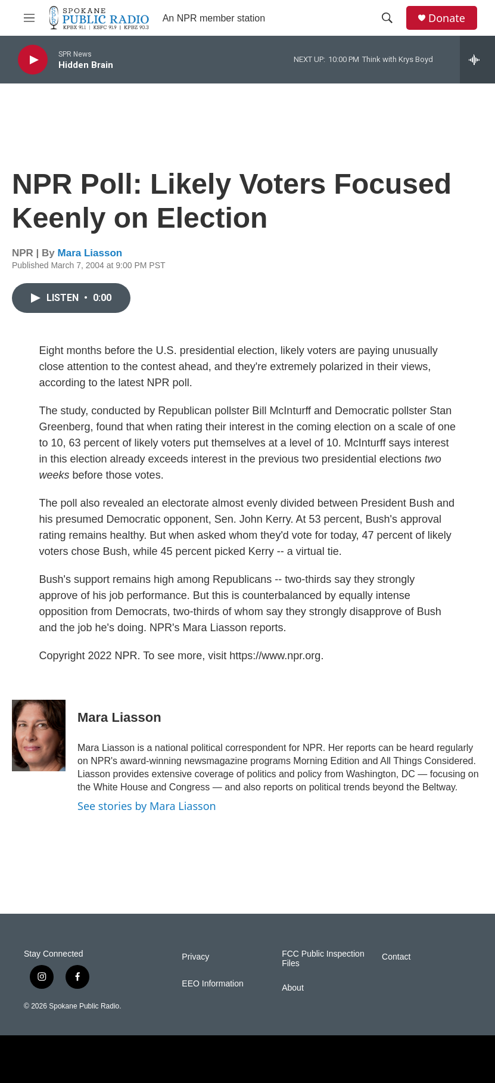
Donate (446, 18)
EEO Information (213, 983)
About (293, 987)
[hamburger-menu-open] (29, 18)
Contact (396, 956)
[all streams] (477, 59)
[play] (32, 60)
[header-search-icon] (387, 18)
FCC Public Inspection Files (323, 958)
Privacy (195, 956)
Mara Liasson (90, 253)
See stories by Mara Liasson (146, 806)
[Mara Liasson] (39, 735)
